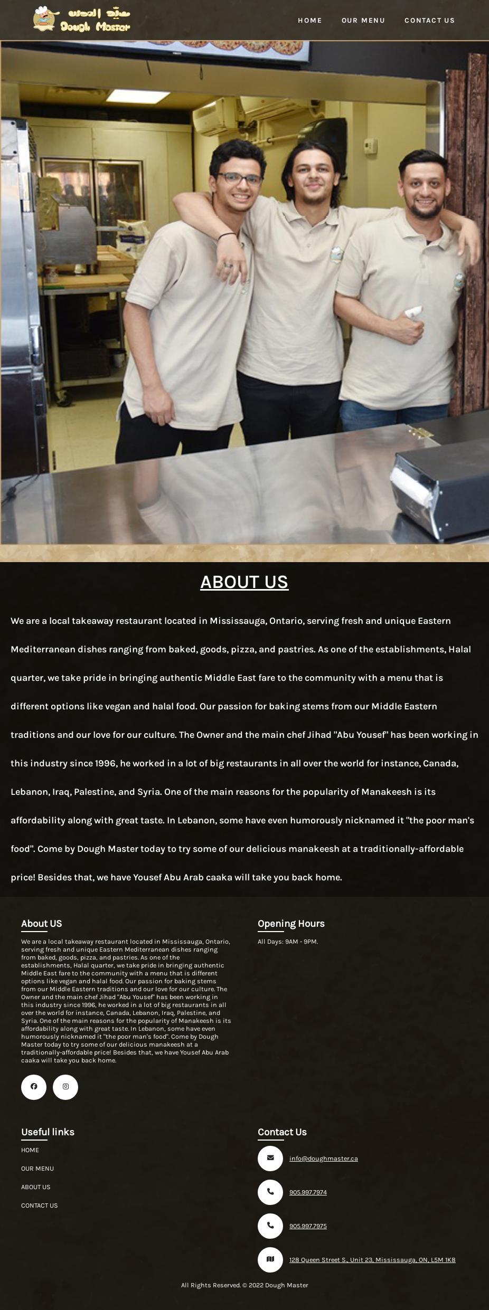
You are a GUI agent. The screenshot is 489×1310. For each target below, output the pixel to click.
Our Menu (363, 20)
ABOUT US (36, 1187)
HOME (30, 1150)
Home (310, 20)
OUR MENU (37, 1168)
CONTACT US (39, 1205)
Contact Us (430, 20)
